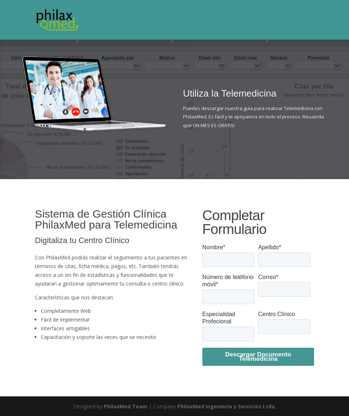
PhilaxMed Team (125, 406)
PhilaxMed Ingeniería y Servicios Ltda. (226, 406)
